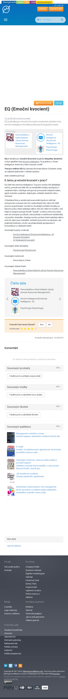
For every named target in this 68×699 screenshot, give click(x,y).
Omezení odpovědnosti (10, 635)
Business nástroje (33, 570)
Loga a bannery (10, 610)
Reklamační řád (10, 643)
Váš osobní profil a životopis (12, 568)
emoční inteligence (31, 161)
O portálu (8, 607)
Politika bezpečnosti (12, 654)
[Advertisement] (34, 60)
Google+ (56, 674)
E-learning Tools (32, 580)
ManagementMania (11, 2)
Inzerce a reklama (12, 614)
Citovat (59, 103)
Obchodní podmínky (12, 640)
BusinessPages (44, 2)
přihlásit (42, 9)
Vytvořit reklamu (14, 546)
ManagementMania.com (33, 671)
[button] (6, 297)
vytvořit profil (56, 9)
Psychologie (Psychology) (24, 250)
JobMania (35, 2)
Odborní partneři (32, 620)
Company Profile (32, 567)
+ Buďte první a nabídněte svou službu (25, 395)
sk (62, 5)
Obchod (29, 610)
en (55, 5)
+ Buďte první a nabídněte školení (23, 414)
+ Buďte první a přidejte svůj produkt (25, 376)
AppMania (22, 2)
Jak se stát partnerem (35, 617)
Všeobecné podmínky (13, 630)
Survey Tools (31, 584)
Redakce (29, 607)
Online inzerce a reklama (33, 595)
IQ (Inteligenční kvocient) (24, 240)
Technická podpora (34, 614)
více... (58, 368)
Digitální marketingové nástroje (35, 575)
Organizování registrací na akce (33, 589)
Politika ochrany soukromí (11, 648)
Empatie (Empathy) (21, 237)
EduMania (29, 2)
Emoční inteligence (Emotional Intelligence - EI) (33, 234)
